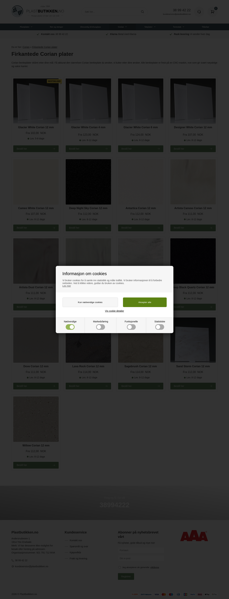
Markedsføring (100, 325)
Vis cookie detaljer (114, 311)
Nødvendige (70, 325)
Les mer (67, 286)
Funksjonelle (131, 325)
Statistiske (159, 325)
